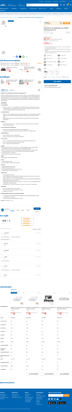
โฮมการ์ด (41, 1)
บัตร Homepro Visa (15, 396)
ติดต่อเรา (37, 403)
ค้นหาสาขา (55, 1)
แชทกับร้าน (37, 211)
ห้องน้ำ (44, 13)
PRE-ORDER (57, 81)
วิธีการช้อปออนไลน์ (3, 394)
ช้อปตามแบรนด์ (23, 8)
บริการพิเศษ (2, 10)
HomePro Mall (33, 8)
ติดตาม (66, 395)
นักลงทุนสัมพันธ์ (39, 397)
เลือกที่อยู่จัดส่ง (12, 5)
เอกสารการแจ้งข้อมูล (28, 398)
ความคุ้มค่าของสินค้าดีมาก (15, 237)
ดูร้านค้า (37, 208)
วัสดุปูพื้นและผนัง (55, 13)
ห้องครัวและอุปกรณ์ (49, 13)
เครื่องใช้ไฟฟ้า (2, 13)
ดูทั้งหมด (40, 63)
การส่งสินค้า (27, 396)
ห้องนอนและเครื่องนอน (4, 17)
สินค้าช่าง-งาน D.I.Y (42, 8)
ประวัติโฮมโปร (38, 394)
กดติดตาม (12, 210)
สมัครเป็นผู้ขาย (48, 1)
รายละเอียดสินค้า (4, 90)
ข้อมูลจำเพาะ (11, 90)
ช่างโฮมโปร (58, 8)
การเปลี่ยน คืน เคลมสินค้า (4, 397)
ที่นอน (11, 17)
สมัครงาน (37, 400)
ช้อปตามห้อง (14, 8)
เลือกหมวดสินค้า (4, 8)
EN (71, 1)
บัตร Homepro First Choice (17, 397)
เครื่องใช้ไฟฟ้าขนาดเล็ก (9, 13)
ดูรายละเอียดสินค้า (33, 374)
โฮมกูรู (51, 8)
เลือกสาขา (22, 5)
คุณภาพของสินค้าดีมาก (5, 237)
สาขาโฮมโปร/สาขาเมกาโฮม (40, 396)
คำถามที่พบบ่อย (2, 396)
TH (69, 1)
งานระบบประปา (39, 13)
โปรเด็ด (65, 8)
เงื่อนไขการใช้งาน (28, 394)
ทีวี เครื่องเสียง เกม (16, 13)
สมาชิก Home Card (15, 394)
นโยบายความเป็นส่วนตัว (29, 397)
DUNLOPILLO (46, 26)
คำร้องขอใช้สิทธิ (27, 401)
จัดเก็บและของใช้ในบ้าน (23, 13)
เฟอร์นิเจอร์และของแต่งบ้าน (32, 13)
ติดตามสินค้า (2, 398)
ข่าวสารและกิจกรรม (39, 398)
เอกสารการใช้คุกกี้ (28, 400)
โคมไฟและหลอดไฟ (61, 13)
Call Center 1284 (39, 404)
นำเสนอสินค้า (38, 401)
